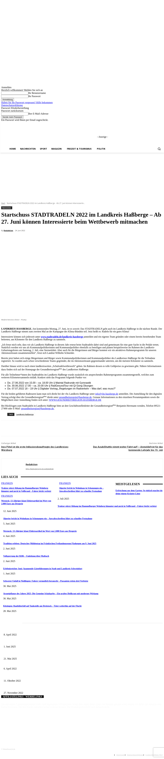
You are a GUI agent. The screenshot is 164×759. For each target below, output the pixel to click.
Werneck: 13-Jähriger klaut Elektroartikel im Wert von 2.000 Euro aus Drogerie (40, 531)
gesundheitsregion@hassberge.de (37, 408)
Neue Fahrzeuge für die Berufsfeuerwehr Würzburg (26, 688)
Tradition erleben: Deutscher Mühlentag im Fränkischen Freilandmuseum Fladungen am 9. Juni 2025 (49, 543)
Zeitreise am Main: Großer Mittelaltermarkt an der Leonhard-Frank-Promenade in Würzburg (43, 653)
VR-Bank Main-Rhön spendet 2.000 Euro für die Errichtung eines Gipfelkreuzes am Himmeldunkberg (47, 675)
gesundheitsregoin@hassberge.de (75, 397)
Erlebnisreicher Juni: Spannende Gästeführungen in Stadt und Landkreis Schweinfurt (42, 568)
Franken (7, 483)
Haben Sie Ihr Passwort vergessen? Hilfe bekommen (27, 102)
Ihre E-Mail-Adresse (38, 113)
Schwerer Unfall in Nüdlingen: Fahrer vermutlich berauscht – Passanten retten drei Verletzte (45, 581)
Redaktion (8, 230)
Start (3, 203)
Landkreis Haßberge (25, 414)
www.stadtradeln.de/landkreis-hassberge (62, 336)
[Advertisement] (82, 175)
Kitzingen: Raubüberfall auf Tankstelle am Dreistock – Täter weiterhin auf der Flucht (42, 606)
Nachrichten (6, 207)
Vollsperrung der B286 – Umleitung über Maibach (26, 556)
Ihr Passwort (34, 96)
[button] (159, 148)
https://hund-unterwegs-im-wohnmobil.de (39, 469)
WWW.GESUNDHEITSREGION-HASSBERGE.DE (75, 400)
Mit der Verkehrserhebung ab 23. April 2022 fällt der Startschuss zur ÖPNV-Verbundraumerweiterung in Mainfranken (54, 664)
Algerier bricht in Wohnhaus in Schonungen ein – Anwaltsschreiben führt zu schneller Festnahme (47, 518)
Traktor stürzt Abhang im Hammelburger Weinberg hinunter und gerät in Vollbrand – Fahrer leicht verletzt (107, 506)
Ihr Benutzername (37, 93)
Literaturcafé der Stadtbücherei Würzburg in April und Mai (29, 629)
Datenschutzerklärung (12, 105)
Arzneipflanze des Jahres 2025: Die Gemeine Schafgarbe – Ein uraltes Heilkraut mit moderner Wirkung (50, 593)
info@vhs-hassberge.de (106, 394)
